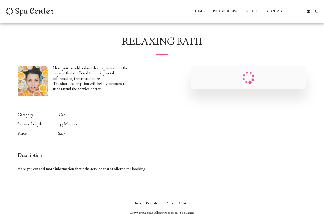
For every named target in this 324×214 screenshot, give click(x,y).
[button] (292, 11)
